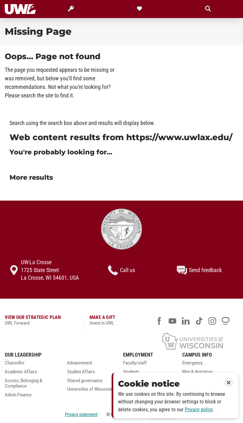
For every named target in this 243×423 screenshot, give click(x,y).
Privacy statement (81, 414)
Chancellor (15, 363)
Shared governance (85, 380)
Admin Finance (18, 395)
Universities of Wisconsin (90, 389)
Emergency (192, 363)
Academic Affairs (21, 372)
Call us (121, 270)
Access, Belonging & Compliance (23, 383)
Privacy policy (199, 410)
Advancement (79, 363)
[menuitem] (31, 364)
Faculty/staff (135, 363)
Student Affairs (81, 372)
